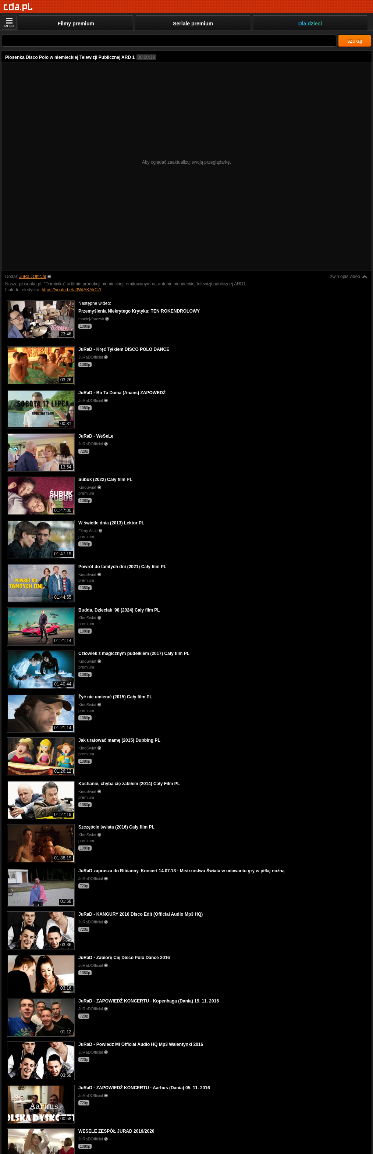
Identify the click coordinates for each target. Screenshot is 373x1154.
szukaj (354, 41)
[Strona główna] (18, 7)
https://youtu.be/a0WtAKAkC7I (71, 289)
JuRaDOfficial (32, 276)
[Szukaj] (169, 41)
